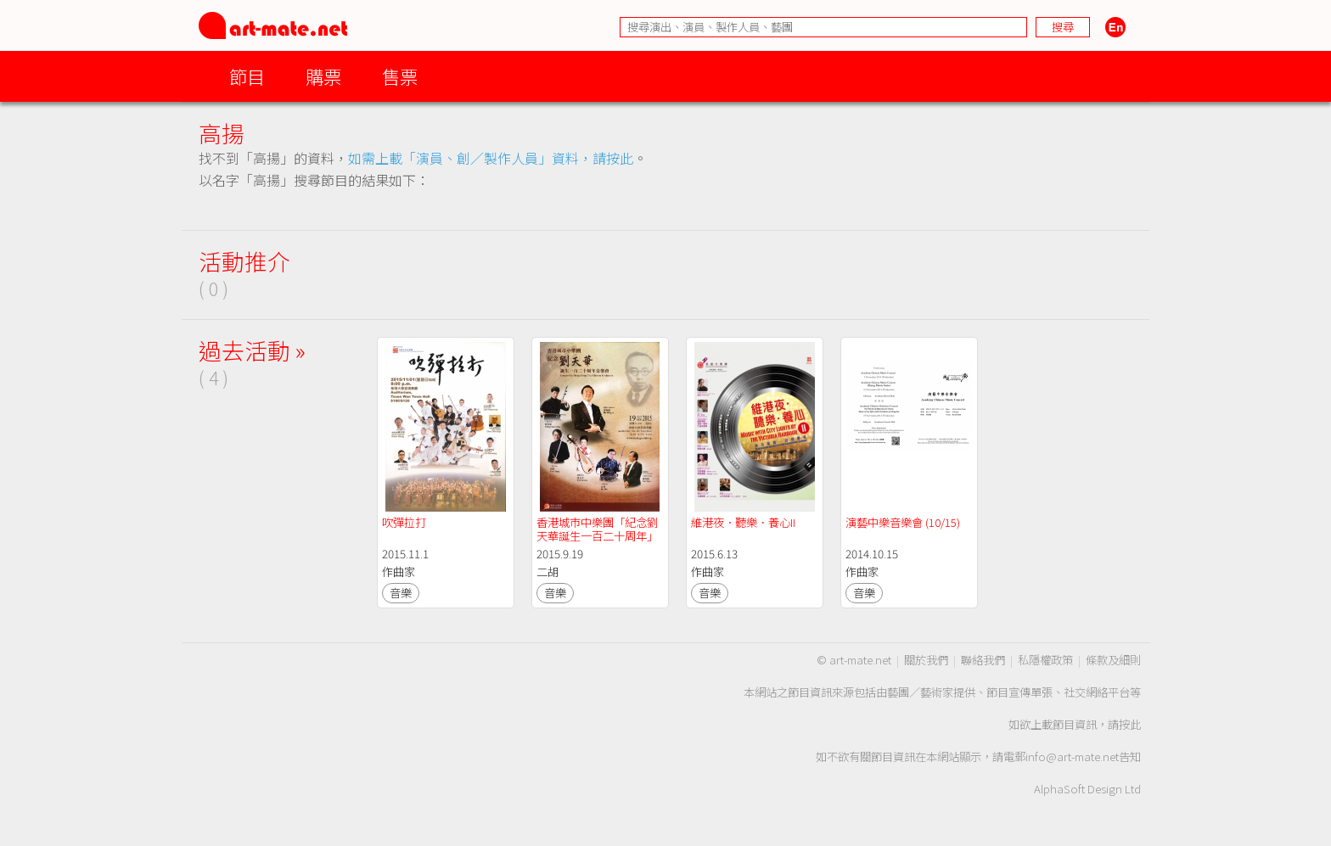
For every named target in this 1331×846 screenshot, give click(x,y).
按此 (1130, 724)
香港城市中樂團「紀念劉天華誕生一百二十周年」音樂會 (597, 535)
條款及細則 (1113, 660)
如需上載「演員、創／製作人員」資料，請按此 (490, 158)
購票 (323, 76)
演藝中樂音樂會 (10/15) (902, 522)
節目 (247, 76)
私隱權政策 (1045, 660)
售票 (400, 76)
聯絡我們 (983, 660)
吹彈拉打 (404, 522)
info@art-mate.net (1072, 756)
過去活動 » (252, 350)
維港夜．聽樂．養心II (744, 522)
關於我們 (926, 660)
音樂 (401, 593)
